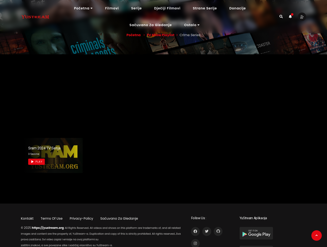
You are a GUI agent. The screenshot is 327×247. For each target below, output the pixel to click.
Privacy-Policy (81, 218)
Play (36, 161)
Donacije (237, 8)
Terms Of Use (52, 218)
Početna (83, 8)
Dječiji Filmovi (167, 8)
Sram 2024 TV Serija (44, 148)
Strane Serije (205, 8)
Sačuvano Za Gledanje (151, 25)
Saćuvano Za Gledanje (119, 218)
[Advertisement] (163, 85)
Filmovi (112, 8)
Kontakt (27, 218)
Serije (136, 8)
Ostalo (192, 25)
